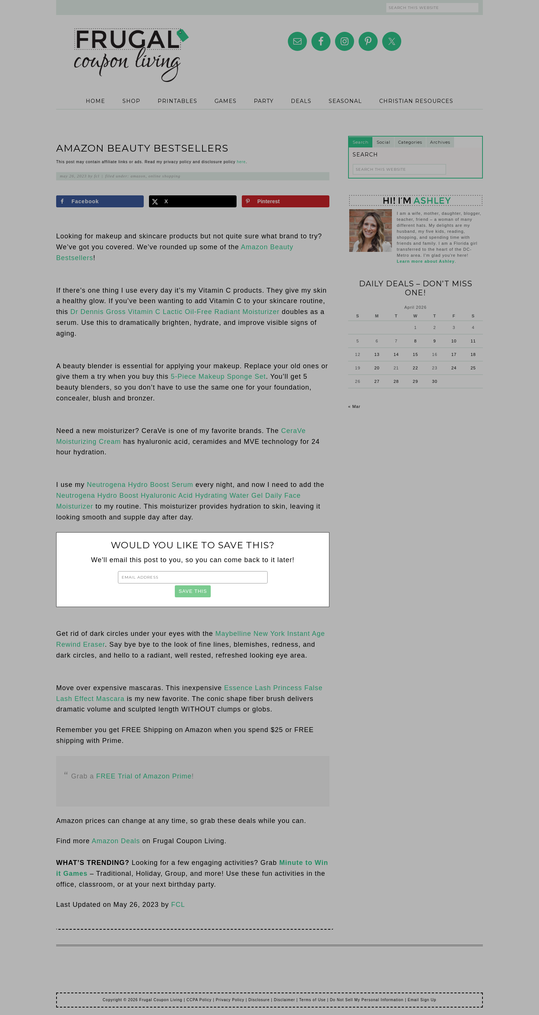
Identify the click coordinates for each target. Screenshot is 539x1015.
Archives (440, 142)
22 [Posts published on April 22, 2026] (415, 368)
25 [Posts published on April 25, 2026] (473, 368)
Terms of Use (312, 1000)
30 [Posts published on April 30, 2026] (434, 381)
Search (361, 142)
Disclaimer (284, 1000)
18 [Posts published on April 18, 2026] (473, 354)
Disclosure (259, 1000)
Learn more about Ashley (426, 261)
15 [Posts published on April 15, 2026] (415, 354)
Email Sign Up (422, 1000)
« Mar (354, 406)
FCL (178, 904)
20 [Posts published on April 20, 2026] (377, 368)
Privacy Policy (230, 1000)
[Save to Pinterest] (285, 201)
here (241, 162)
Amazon (138, 176)
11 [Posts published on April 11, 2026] (473, 341)
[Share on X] (193, 201)
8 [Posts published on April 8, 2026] (415, 341)
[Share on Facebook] (100, 201)
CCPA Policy (198, 1000)
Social (383, 142)
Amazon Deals (116, 841)
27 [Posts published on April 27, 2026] (377, 381)
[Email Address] (193, 577)
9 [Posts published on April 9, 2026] (434, 341)
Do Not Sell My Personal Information (367, 1000)
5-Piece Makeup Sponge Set (218, 376)
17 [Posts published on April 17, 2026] (454, 354)
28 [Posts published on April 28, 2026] (396, 381)
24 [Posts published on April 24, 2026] (454, 368)
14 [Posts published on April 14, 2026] (396, 354)
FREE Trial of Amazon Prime (144, 776)
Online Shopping (164, 176)
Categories (410, 142)
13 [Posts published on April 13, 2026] (377, 354)
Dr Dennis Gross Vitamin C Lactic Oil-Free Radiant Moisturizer (175, 312)
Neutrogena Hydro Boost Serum (140, 484)
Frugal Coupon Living (131, 45)
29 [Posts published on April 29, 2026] (415, 381)
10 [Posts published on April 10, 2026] (454, 341)
